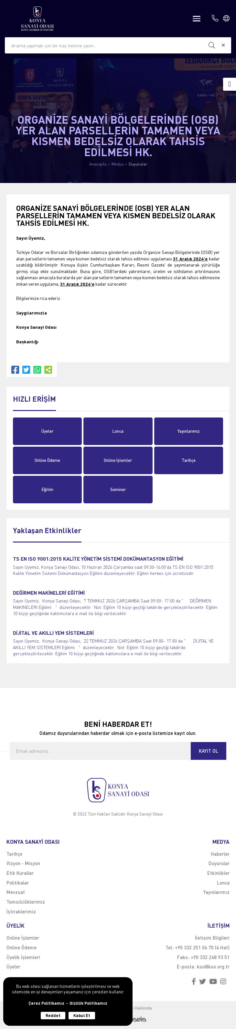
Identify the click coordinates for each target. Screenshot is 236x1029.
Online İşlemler (118, 460)
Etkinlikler (218, 873)
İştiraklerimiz (21, 911)
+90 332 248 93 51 (210, 957)
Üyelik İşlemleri (23, 957)
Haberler (220, 854)
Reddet (53, 1015)
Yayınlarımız (188, 431)
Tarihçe (189, 460)
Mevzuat (15, 892)
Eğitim (47, 489)
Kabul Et (81, 1015)
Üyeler (47, 431)
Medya (117, 164)
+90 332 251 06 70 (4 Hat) (202, 947)
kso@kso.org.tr (213, 966)
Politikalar (17, 883)
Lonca (118, 431)
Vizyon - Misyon (23, 863)
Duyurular (138, 164)
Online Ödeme (47, 460)
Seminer (118, 489)
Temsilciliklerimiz (25, 902)
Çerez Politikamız (46, 1003)
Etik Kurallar (20, 873)
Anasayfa (97, 164)
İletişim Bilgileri (212, 938)
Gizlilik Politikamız (88, 1003)
